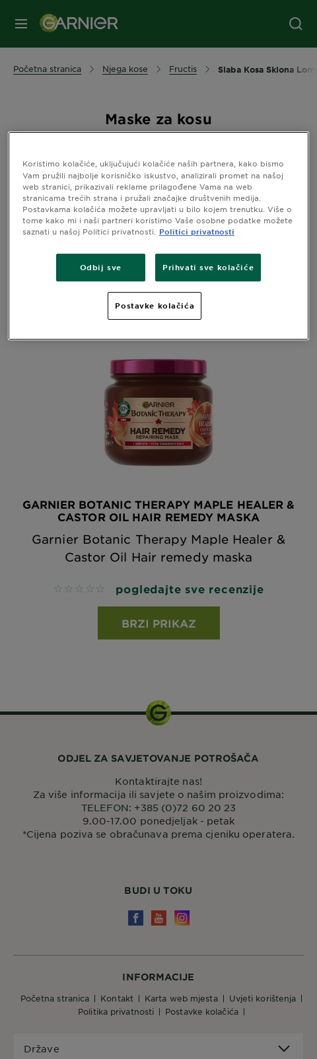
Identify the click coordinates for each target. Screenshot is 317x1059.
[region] (158, 235)
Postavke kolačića (154, 305)
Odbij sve (101, 267)
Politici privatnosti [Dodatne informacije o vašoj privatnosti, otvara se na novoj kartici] (196, 231)
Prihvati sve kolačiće (208, 267)
